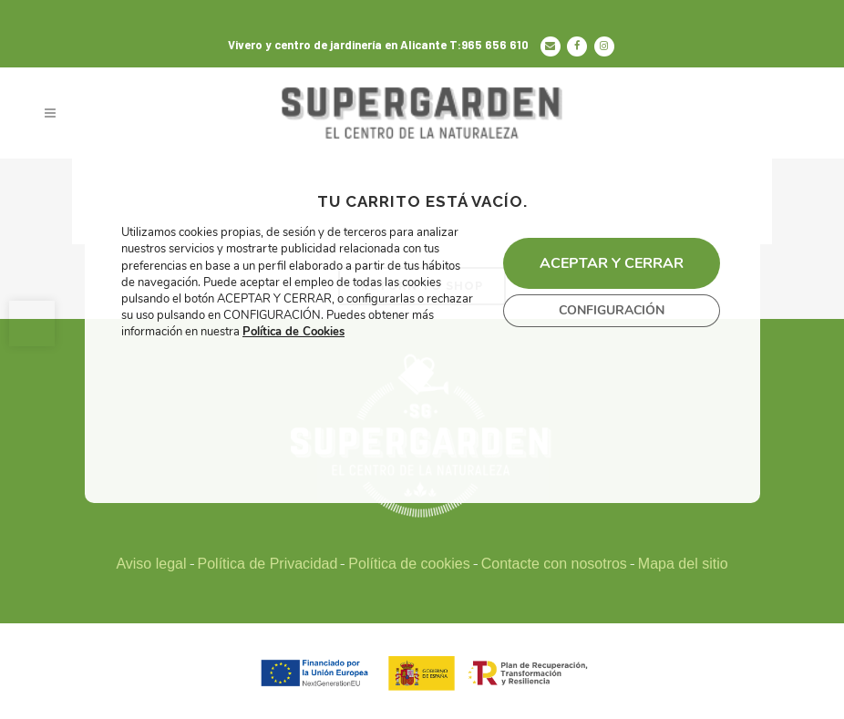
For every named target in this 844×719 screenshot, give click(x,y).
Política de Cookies (293, 332)
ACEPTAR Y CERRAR (611, 263)
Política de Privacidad (268, 563)
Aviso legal (151, 563)
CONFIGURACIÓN (611, 310)
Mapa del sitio (683, 563)
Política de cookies (408, 563)
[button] (32, 323)
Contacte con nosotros (554, 563)
